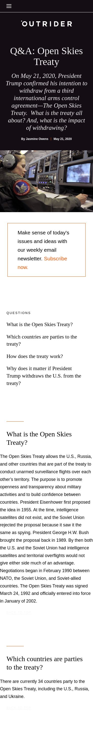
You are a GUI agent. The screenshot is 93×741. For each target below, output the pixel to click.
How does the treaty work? (34, 356)
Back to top (18, 612)
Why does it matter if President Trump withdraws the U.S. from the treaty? (43, 375)
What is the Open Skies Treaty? (39, 324)
